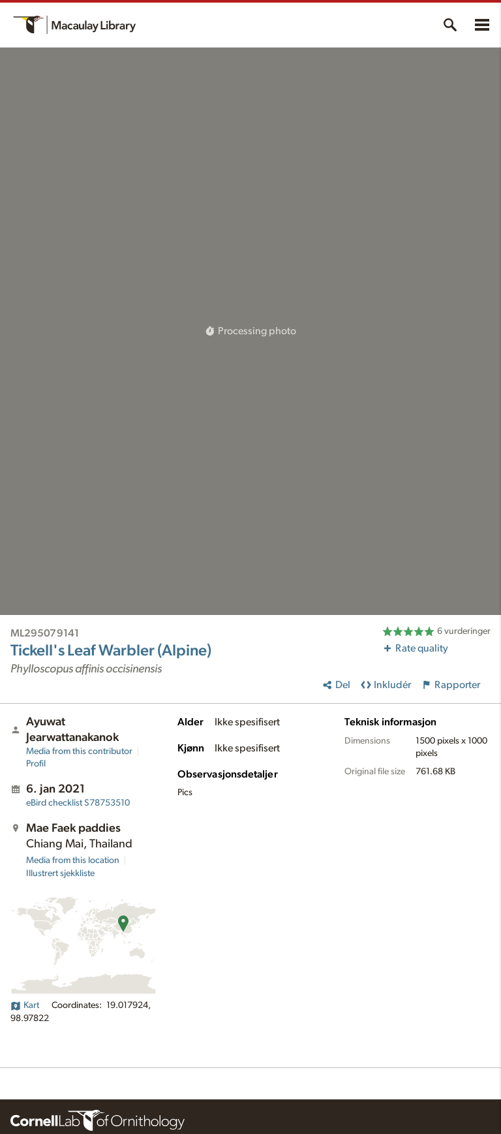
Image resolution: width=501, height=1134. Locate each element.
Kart (24, 1005)
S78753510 (78, 803)
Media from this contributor (79, 751)
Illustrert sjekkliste (60, 873)
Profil (36, 763)
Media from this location (72, 860)
